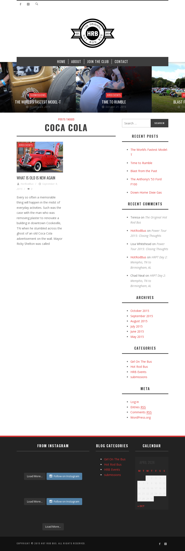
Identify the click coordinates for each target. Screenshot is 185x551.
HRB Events (114, 95)
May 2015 (137, 337)
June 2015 (137, 331)
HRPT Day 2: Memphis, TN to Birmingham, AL (149, 262)
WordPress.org (140, 417)
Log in (134, 402)
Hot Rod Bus (139, 367)
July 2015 (136, 326)
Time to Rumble (114, 102)
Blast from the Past (143, 171)
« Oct (141, 506)
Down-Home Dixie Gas (146, 192)
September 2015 (141, 316)
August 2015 (138, 321)
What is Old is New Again (36, 178)
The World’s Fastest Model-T (38, 102)
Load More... (35, 476)
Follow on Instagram (64, 476)
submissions (38, 95)
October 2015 (139, 311)
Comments (141, 412)
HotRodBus (27, 183)
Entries (138, 407)
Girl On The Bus (141, 362)
